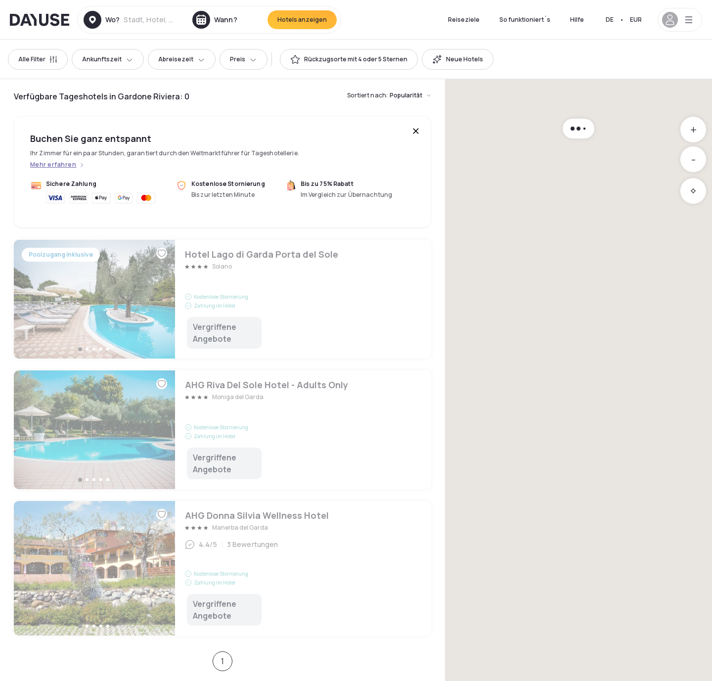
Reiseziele (464, 19)
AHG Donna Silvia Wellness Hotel (222, 568)
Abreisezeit (181, 59)
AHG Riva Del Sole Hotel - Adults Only (222, 429)
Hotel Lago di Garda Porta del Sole (222, 299)
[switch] (349, 59)
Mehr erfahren (53, 165)
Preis (243, 59)
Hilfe (577, 19)
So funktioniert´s (524, 19)
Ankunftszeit (108, 59)
